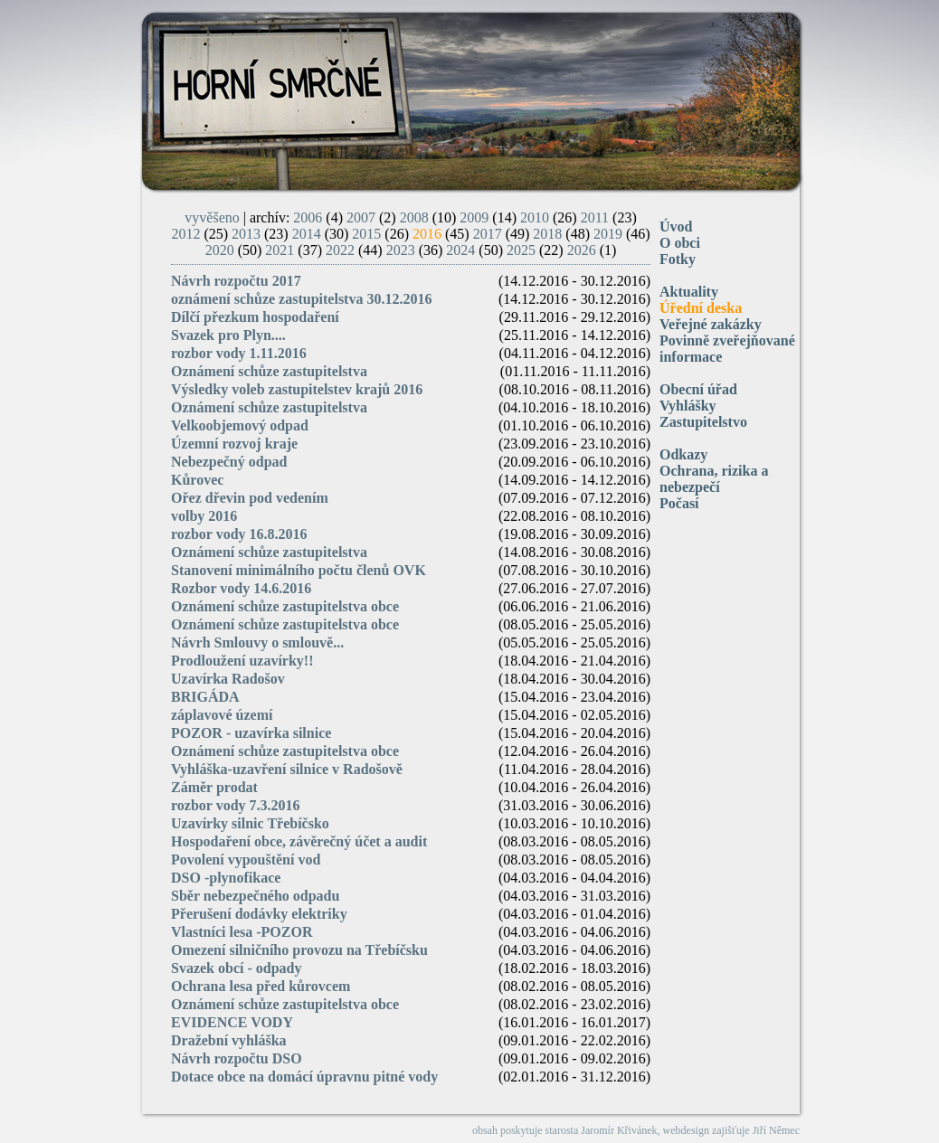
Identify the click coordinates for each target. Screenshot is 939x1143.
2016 (427, 233)
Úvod (675, 226)
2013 (246, 233)
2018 (547, 233)
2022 (340, 250)
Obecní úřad (698, 389)
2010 (534, 217)
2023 (400, 250)
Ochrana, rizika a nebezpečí (713, 479)
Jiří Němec (776, 1130)
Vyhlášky (687, 405)
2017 (487, 233)
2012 (185, 233)
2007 (360, 217)
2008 (414, 217)
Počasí (679, 503)
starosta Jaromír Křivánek (601, 1130)
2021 (279, 250)
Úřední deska (700, 308)
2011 (595, 217)
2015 (366, 233)
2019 (607, 233)
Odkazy (683, 454)
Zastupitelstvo (703, 422)
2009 (474, 217)
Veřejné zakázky (710, 324)
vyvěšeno (212, 217)
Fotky (677, 259)
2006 (307, 217)
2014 (306, 233)
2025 (521, 250)
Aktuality (688, 291)
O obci (679, 242)
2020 (219, 250)
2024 (460, 250)
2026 (581, 250)
